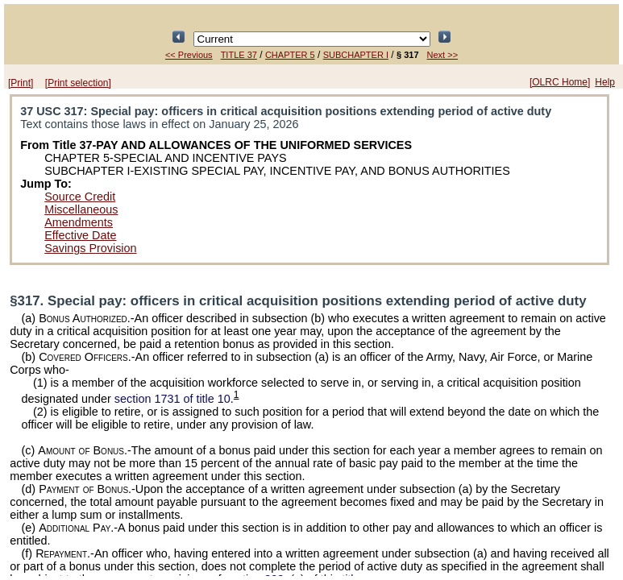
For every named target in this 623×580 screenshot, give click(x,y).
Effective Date (80, 235)
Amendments (78, 222)
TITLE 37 (239, 55)
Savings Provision (90, 248)
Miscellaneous (81, 209)
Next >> (443, 55)
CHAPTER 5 (290, 55)
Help (605, 82)
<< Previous (189, 55)
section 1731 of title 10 (172, 398)
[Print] (20, 83)
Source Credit (79, 196)
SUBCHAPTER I (355, 55)
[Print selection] (78, 83)
